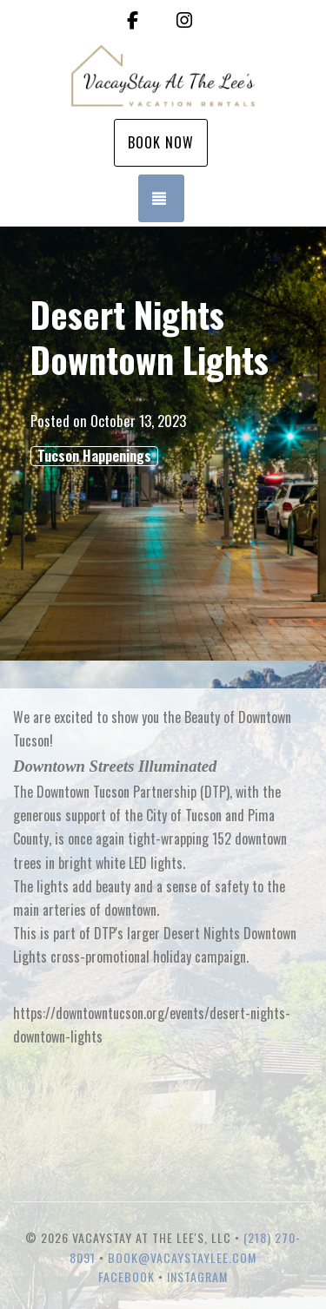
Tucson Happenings (94, 456)
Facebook (126, 1276)
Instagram (197, 1276)
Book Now (161, 142)
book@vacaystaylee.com (182, 1257)
